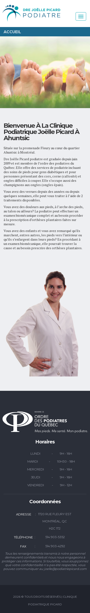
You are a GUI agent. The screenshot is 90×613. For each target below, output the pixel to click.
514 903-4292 (55, 546)
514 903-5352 (55, 537)
